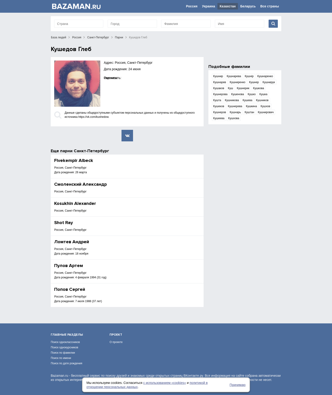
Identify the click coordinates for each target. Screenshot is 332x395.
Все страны (269, 6)
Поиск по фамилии (63, 352)
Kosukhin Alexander (75, 203)
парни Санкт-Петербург (84, 150)
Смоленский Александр (80, 184)
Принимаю (238, 385)
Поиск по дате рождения (66, 363)
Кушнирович (266, 112)
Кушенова (237, 94)
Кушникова (232, 100)
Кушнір (249, 76)
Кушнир (218, 76)
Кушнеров (219, 112)
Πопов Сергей (69, 289)
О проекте (116, 342)
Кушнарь (235, 112)
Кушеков (218, 106)
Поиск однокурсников (64, 347)
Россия (192, 6)
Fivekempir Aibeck (73, 160)
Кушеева (219, 118)
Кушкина (251, 106)
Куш (230, 88)
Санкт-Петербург (98, 37)
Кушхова (233, 118)
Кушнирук (269, 82)
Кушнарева (234, 76)
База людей (58, 37)
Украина (208, 6)
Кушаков (218, 88)
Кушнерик (243, 88)
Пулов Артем (68, 265)
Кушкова (258, 88)
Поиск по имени (61, 358)
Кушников (262, 100)
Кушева (247, 100)
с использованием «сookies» (164, 383)
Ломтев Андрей (71, 242)
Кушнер (254, 82)
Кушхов (265, 106)
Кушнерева (235, 106)
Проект (116, 335)
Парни (119, 37)
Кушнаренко (265, 76)
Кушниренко (237, 82)
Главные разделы (67, 335)
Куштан (249, 112)
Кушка (263, 94)
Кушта (217, 100)
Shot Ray (63, 222)
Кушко (252, 94)
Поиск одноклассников (65, 342)
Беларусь (248, 6)
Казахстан (228, 6)
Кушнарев (219, 82)
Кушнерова (220, 94)
